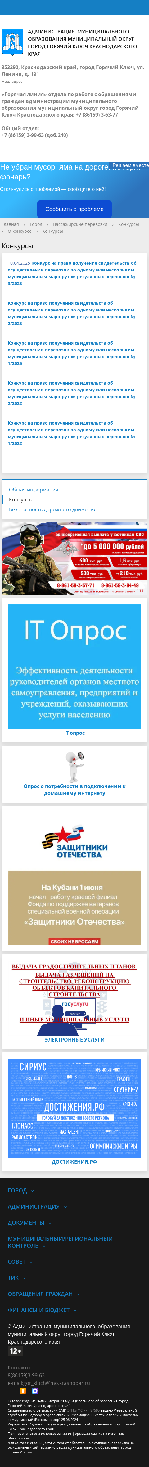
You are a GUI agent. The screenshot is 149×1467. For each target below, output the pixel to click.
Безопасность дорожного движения (53, 509)
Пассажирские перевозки (80, 224)
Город (36, 224)
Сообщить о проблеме (74, 209)
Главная (10, 224)
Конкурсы (128, 224)
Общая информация (33, 489)
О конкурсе (20, 231)
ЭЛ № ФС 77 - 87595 (83, 1410)
